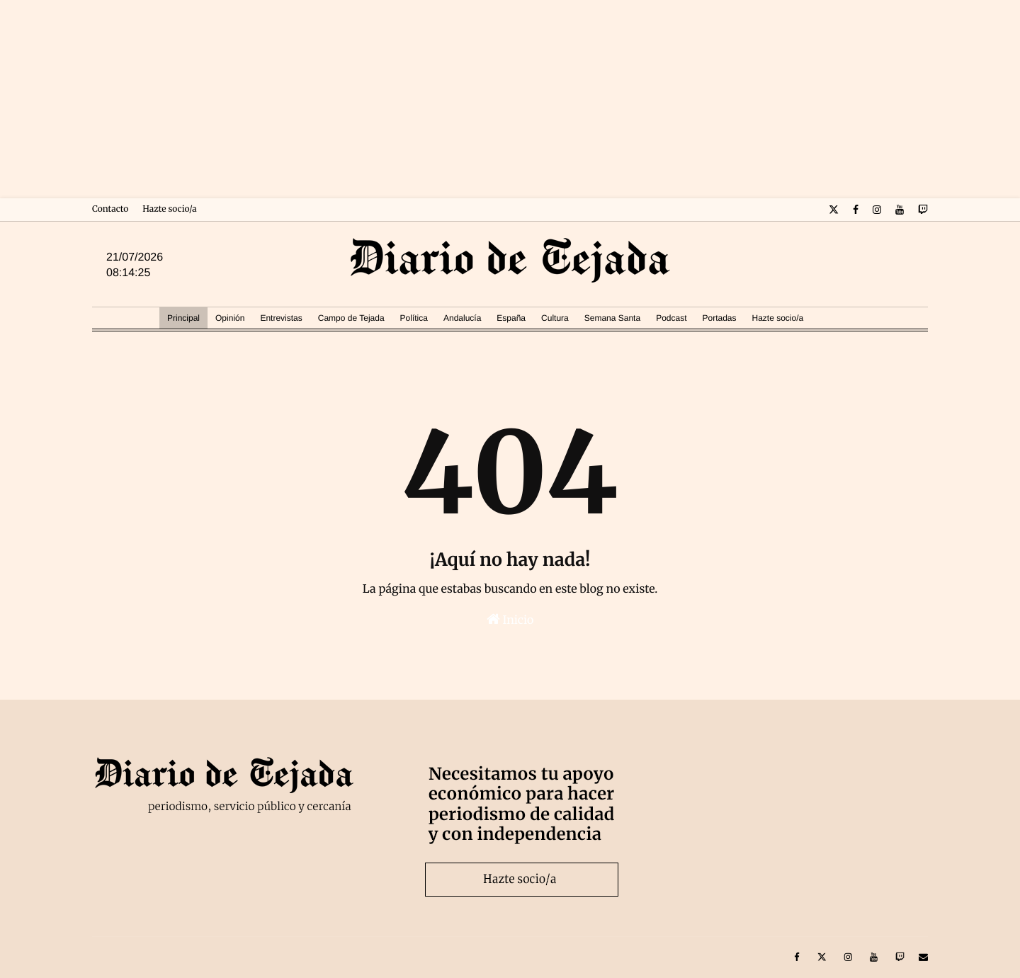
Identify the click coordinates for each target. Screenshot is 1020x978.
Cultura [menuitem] (555, 318)
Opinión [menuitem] (229, 318)
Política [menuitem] (414, 318)
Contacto (110, 209)
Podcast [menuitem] (671, 318)
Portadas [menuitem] (719, 318)
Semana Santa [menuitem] (612, 318)
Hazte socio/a (169, 209)
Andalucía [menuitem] (462, 318)
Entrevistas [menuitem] (281, 318)
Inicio (510, 619)
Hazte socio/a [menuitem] (778, 318)
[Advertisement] (510, 99)
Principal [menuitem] (183, 318)
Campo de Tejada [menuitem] (351, 318)
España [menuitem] (511, 318)
